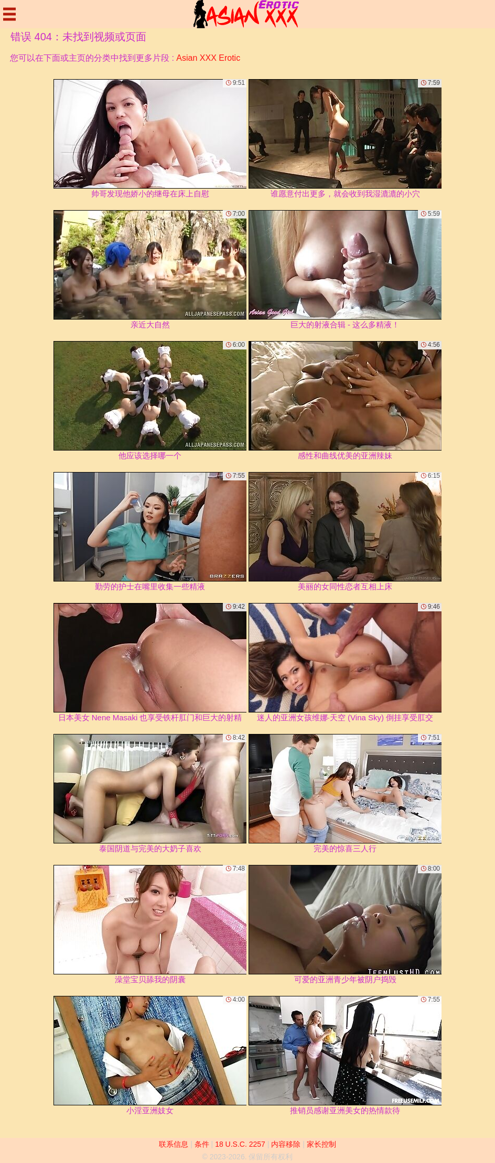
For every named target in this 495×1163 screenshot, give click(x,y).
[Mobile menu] (9, 14)
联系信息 (173, 1144)
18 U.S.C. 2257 (240, 1144)
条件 (202, 1144)
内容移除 (285, 1144)
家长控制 (321, 1144)
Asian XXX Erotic (208, 57)
